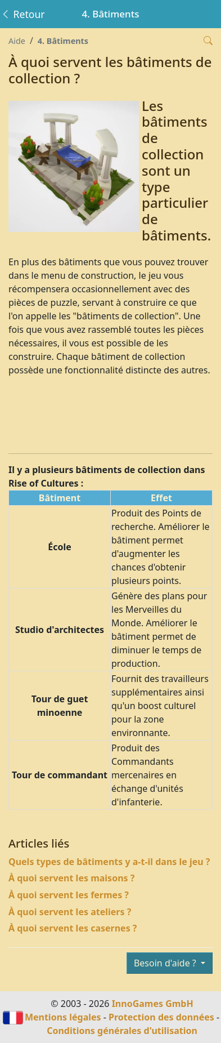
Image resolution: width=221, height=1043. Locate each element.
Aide (16, 40)
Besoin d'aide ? (166, 963)
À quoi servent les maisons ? (71, 878)
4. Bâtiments (63, 40)
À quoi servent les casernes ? (72, 928)
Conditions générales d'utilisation (122, 1030)
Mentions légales (63, 1017)
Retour (23, 14)
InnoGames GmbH (152, 1003)
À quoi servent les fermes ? (68, 895)
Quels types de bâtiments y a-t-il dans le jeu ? (109, 861)
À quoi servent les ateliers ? (69, 912)
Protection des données (161, 1017)
